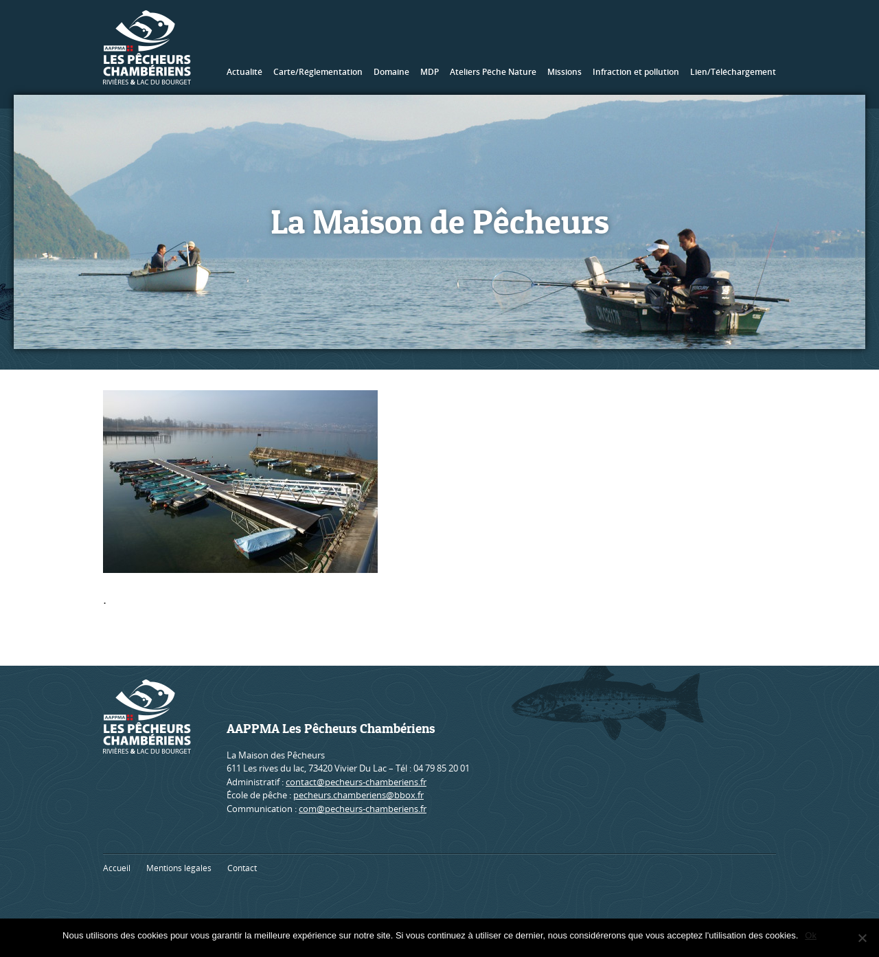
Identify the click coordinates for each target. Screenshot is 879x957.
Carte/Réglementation (318, 72)
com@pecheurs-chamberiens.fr (362, 808)
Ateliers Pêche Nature (493, 72)
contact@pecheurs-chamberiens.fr (356, 782)
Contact (242, 868)
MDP (429, 72)
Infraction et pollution (636, 72)
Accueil (116, 868)
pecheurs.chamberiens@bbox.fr (358, 795)
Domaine (391, 72)
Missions (564, 72)
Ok (811, 935)
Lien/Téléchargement (733, 72)
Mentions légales (179, 868)
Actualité (244, 72)
